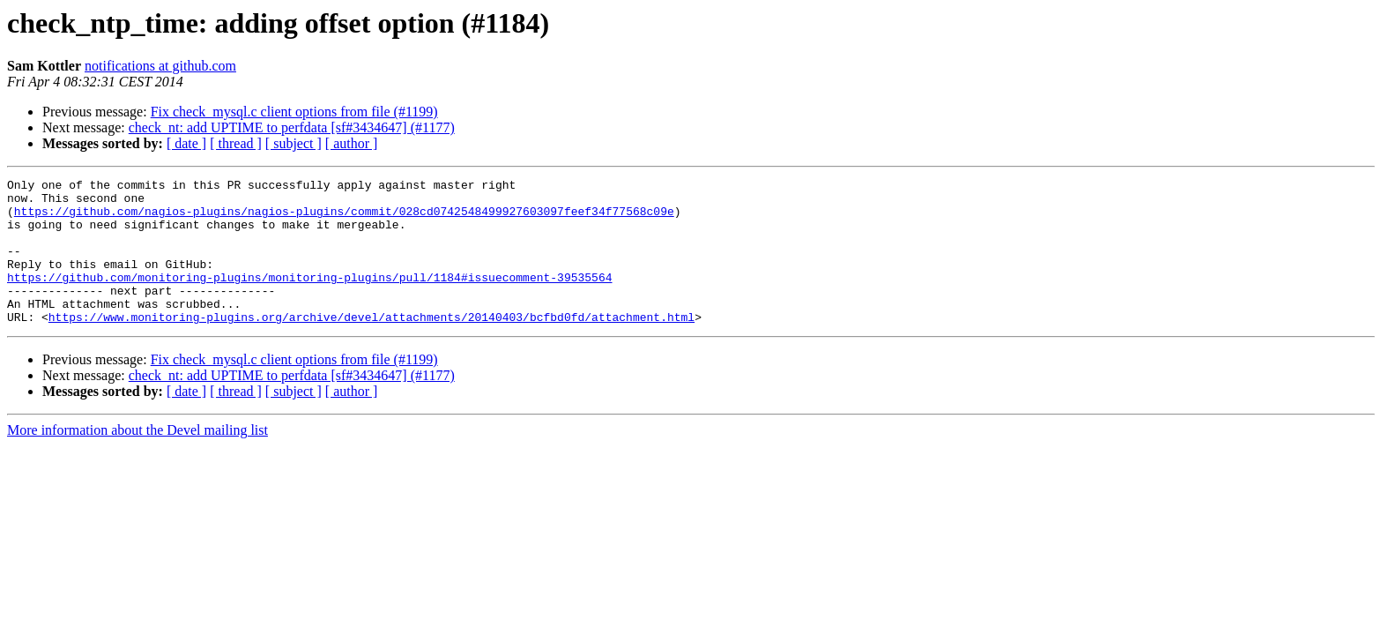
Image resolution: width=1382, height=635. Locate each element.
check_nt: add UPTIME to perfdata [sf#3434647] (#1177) (292, 127)
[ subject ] (293, 143)
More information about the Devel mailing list (137, 459)
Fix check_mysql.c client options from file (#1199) (294, 111)
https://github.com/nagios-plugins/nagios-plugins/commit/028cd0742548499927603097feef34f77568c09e (344, 219)
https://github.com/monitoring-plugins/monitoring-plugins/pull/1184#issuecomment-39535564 (309, 298)
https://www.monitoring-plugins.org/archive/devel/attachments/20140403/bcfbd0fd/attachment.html (371, 346)
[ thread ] (236, 143)
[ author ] (351, 143)
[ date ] (186, 143)
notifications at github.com (160, 65)
